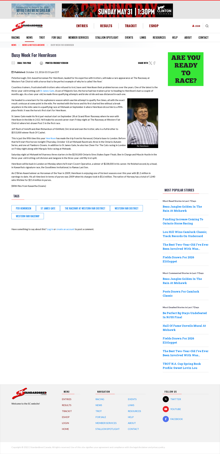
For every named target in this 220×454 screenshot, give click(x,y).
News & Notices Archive (33, 44)
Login (197, 25)
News (29, 37)
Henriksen (51, 138)
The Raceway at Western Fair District (85, 208)
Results (106, 25)
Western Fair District (126, 208)
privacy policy (158, 447)
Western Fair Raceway (27, 216)
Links (143, 37)
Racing (15, 37)
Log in (50, 229)
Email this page (24, 63)
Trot (42, 37)
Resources (159, 37)
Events (129, 37)
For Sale (57, 37)
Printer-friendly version (56, 63)
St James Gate (47, 90)
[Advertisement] (185, 136)
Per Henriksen (23, 208)
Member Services (78, 37)
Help (175, 37)
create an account (65, 229)
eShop (154, 25)
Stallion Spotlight (106, 37)
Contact (203, 37)
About (188, 37)
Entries (82, 25)
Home (65, 429)
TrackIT (131, 25)
